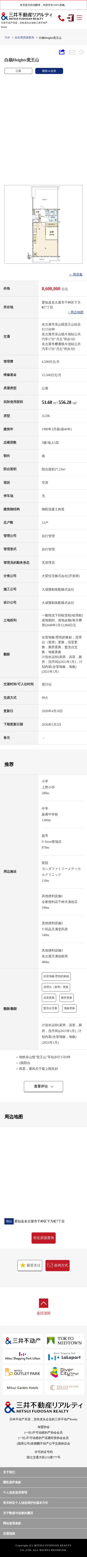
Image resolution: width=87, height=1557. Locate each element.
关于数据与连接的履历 (18, 1513)
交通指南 (9, 1533)
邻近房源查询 (43, 1238)
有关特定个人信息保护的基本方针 (25, 1503)
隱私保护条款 (12, 1482)
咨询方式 (57, 1265)
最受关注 (30, 1265)
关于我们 (9, 1472)
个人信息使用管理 (15, 1492)
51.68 (47, 402)
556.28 (65, 402)
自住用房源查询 (24, 37)
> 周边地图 (76, 312)
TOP (7, 37)
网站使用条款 (12, 1523)
